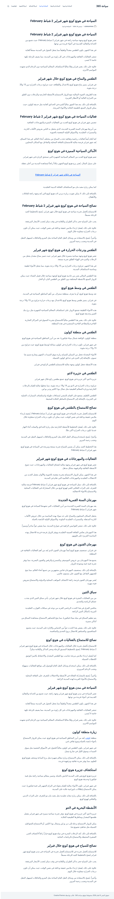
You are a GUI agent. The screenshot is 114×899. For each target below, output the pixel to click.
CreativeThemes (58, 895)
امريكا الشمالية (32, 6)
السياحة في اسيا (43, 6)
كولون (87, 738)
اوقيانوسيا (13, 6)
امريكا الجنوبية (22, 6)
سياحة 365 (101, 6)
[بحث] (7, 6)
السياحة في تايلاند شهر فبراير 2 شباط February (56, 174)
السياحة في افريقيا (54, 6)
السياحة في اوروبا (66, 6)
